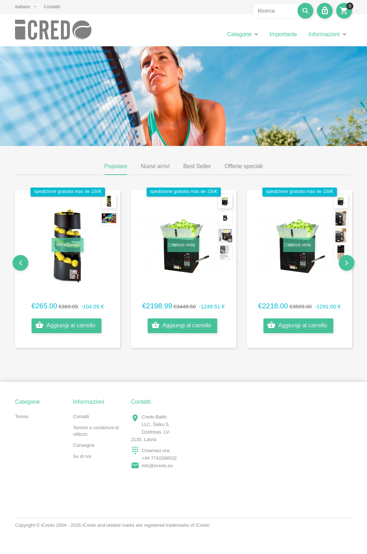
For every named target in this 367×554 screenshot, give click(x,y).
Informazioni (324, 34)
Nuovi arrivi (155, 166)
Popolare (115, 166)
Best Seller (197, 166)
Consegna (83, 445)
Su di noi (82, 456)
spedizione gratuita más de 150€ (67, 191)
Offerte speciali (244, 166)
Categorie (239, 34)
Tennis (22, 416)
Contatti (52, 6)
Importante (283, 34)
